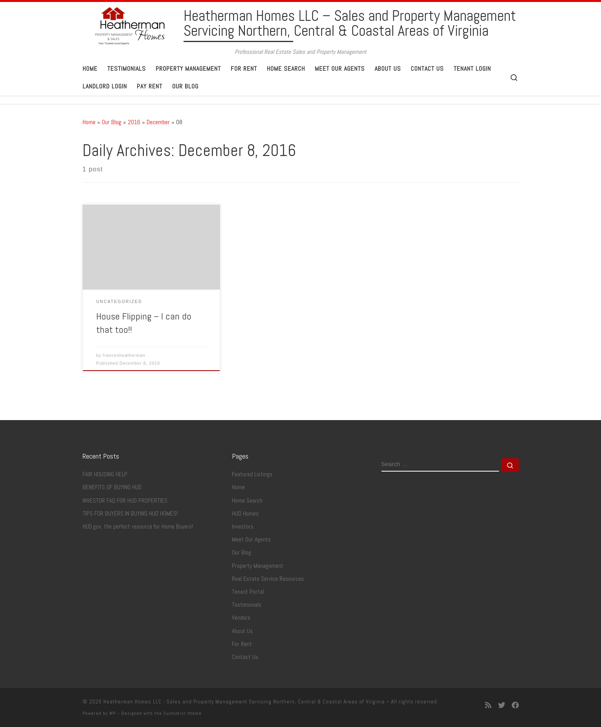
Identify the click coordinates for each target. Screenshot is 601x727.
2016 (134, 122)
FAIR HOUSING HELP (105, 474)
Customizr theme (183, 713)
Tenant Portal (248, 592)
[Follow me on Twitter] (501, 705)
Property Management (257, 566)
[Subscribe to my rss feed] (488, 705)
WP (112, 713)
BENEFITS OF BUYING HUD (112, 487)
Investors (243, 527)
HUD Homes (245, 514)
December (158, 122)
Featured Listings (252, 474)
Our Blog (111, 122)
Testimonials (246, 605)
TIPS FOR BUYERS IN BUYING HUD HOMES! (130, 514)
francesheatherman (124, 355)
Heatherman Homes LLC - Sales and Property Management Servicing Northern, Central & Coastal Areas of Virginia (244, 701)
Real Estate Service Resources (268, 579)
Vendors (241, 618)
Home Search (247, 501)
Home (89, 122)
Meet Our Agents (251, 539)
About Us (242, 631)
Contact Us (245, 657)
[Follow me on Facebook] (515, 705)
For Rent (242, 644)
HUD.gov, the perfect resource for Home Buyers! (138, 527)
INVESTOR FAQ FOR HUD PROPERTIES (125, 501)
